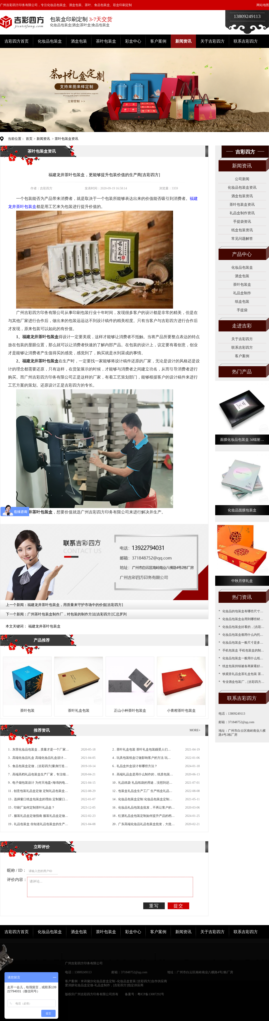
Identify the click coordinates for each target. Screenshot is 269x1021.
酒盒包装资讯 (242, 196)
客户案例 (158, 41)
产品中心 (242, 254)
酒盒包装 (79, 41)
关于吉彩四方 (212, 41)
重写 (154, 905)
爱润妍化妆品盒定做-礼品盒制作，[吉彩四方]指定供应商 (104, 985)
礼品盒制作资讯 (242, 213)
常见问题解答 (242, 238)
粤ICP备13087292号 (150, 994)
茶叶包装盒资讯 (66, 139)
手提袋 (242, 310)
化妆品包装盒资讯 (242, 187)
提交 (178, 905)
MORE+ (195, 730)
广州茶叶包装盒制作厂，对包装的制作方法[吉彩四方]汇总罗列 (77, 614)
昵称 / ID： (16, 870)
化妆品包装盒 (50, 41)
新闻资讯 (183, 41)
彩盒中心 (133, 41)
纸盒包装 (242, 301)
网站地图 (262, 5)
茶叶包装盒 (106, 41)
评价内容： (17, 879)
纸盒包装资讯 (242, 230)
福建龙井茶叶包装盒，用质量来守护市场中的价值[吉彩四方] (75, 605)
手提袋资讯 (242, 221)
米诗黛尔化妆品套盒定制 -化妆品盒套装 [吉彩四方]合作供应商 (124, 981)
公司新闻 (242, 179)
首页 (29, 139)
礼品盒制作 (242, 293)
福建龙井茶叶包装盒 (44, 626)
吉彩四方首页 (16, 41)
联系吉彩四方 (246, 41)
